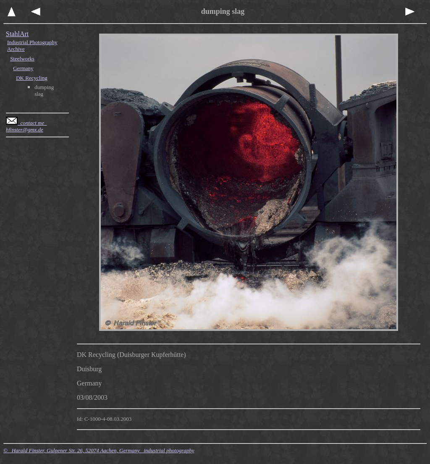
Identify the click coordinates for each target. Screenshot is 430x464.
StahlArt (17, 33)
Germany (23, 68)
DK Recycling (31, 78)
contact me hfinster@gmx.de (26, 126)
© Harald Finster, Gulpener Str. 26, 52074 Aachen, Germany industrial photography (98, 450)
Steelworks (22, 58)
